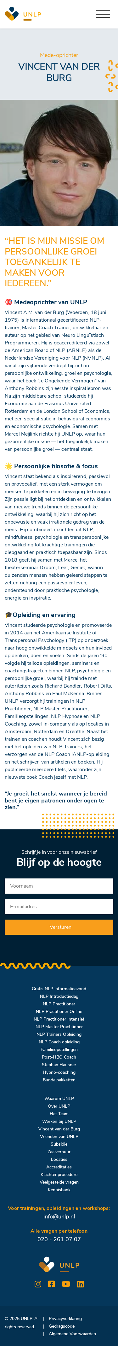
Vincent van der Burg (59, 1129)
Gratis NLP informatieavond (59, 989)
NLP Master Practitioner (59, 1027)
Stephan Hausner (59, 1065)
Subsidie (59, 1144)
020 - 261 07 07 (59, 1239)
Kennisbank (59, 1190)
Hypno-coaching (59, 1072)
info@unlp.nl (59, 1216)
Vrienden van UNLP (59, 1137)
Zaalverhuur (59, 1152)
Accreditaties (59, 1167)
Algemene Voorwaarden (72, 1334)
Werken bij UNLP (59, 1121)
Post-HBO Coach (59, 1057)
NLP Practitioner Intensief (59, 1019)
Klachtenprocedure (59, 1175)
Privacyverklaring (65, 1319)
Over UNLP (59, 1106)
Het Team (59, 1114)
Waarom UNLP (59, 1099)
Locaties (59, 1159)
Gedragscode (62, 1326)
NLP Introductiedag (59, 996)
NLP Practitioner (59, 1004)
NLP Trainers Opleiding (59, 1034)
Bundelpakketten (59, 1080)
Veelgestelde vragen (59, 1182)
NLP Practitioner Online (59, 1012)
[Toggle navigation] (103, 14)
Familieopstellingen (59, 1050)
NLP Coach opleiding (59, 1042)
